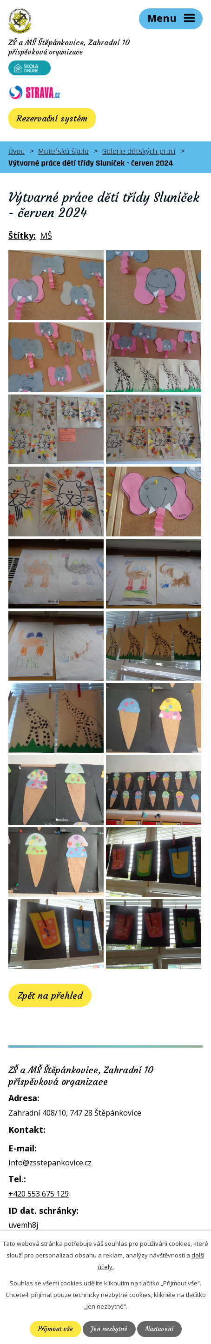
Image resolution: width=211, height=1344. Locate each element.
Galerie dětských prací (139, 151)
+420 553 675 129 (38, 1194)
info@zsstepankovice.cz (50, 1162)
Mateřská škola (63, 151)
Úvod (16, 151)
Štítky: (22, 235)
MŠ (46, 235)
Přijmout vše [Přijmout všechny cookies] (55, 1329)
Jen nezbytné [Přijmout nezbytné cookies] (109, 1329)
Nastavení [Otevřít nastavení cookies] (159, 1329)
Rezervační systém (52, 118)
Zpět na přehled (50, 995)
